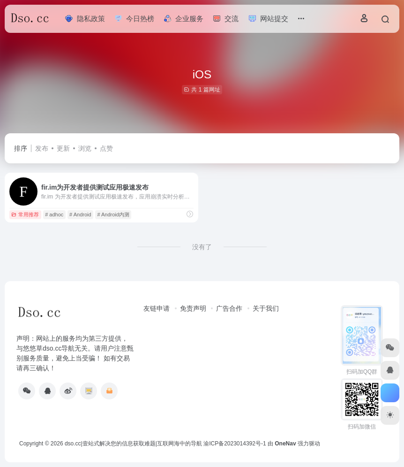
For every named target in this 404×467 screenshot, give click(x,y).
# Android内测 (113, 214)
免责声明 (193, 308)
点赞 (106, 148)
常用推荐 (25, 214)
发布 (41, 148)
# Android (80, 214)
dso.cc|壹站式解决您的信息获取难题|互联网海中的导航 (133, 443)
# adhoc (54, 214)
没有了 (202, 247)
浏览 (84, 148)
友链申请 (156, 308)
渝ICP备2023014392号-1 (234, 443)
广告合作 (229, 308)
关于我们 (266, 308)
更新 (63, 148)
